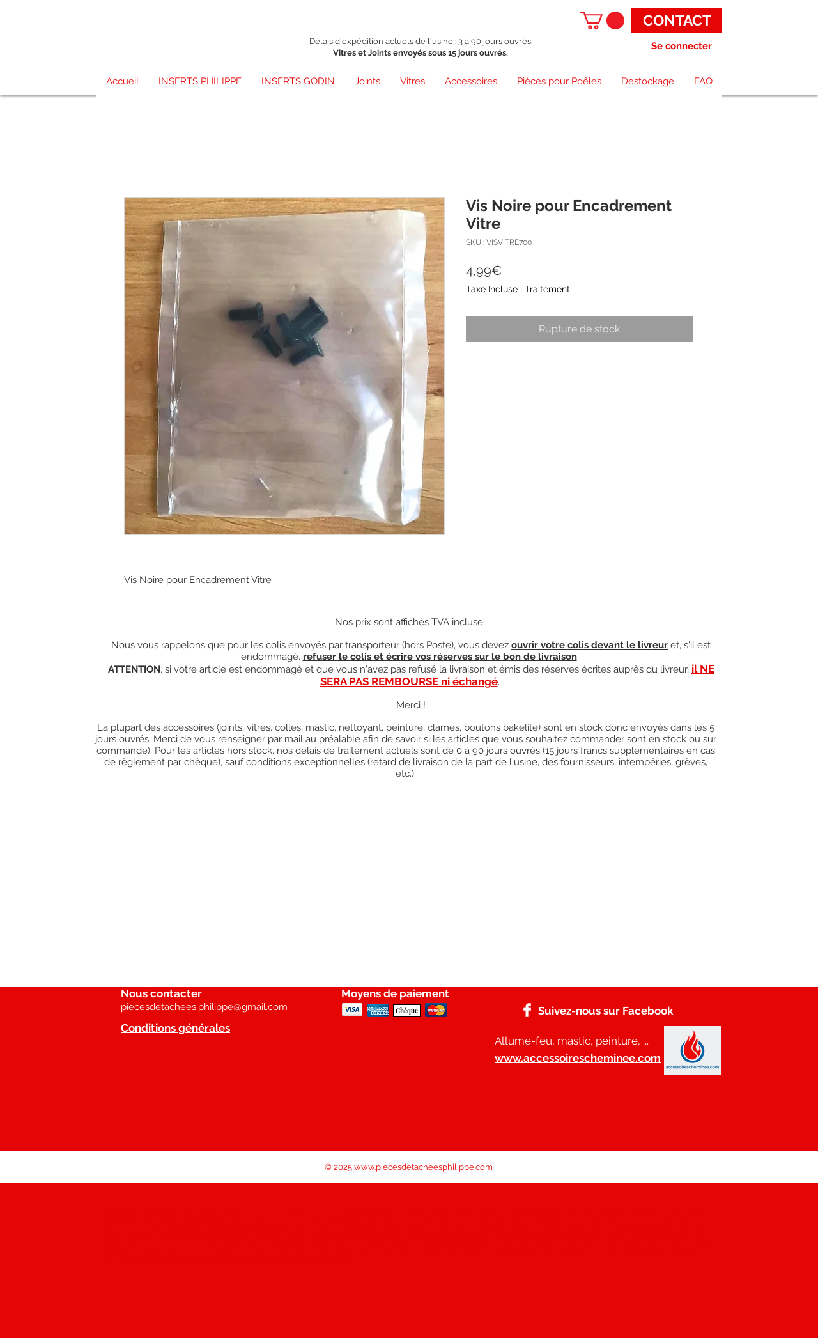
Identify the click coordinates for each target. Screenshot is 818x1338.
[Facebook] (527, 1010)
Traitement (547, 289)
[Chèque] (407, 1010)
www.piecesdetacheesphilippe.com (423, 1167)
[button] (602, 20)
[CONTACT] (676, 20)
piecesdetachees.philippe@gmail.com (204, 1007)
